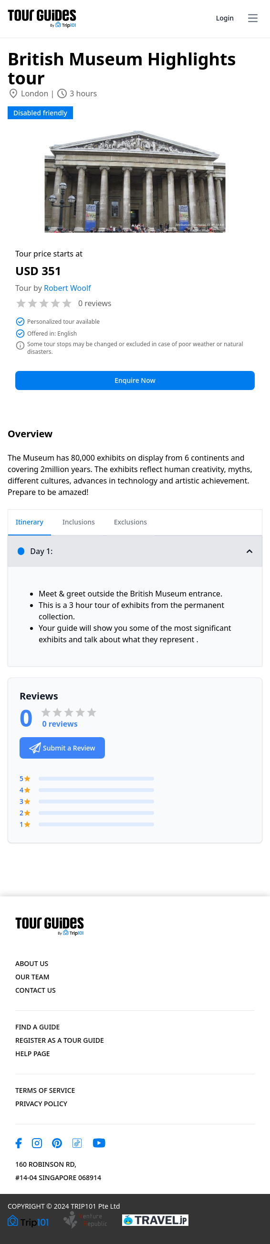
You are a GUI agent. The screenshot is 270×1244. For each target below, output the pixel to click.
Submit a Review (62, 748)
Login (225, 17)
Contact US (35, 990)
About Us (31, 963)
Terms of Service (45, 1090)
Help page (32, 1053)
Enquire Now (135, 380)
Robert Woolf (67, 288)
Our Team (32, 976)
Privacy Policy (41, 1103)
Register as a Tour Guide (59, 1040)
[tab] (29, 522)
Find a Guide (37, 1026)
